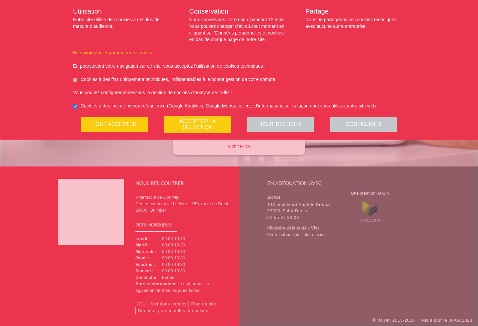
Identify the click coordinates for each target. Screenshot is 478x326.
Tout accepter (114, 124)
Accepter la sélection (197, 124)
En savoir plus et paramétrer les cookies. (115, 52)
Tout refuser (280, 124)
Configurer (363, 124)
